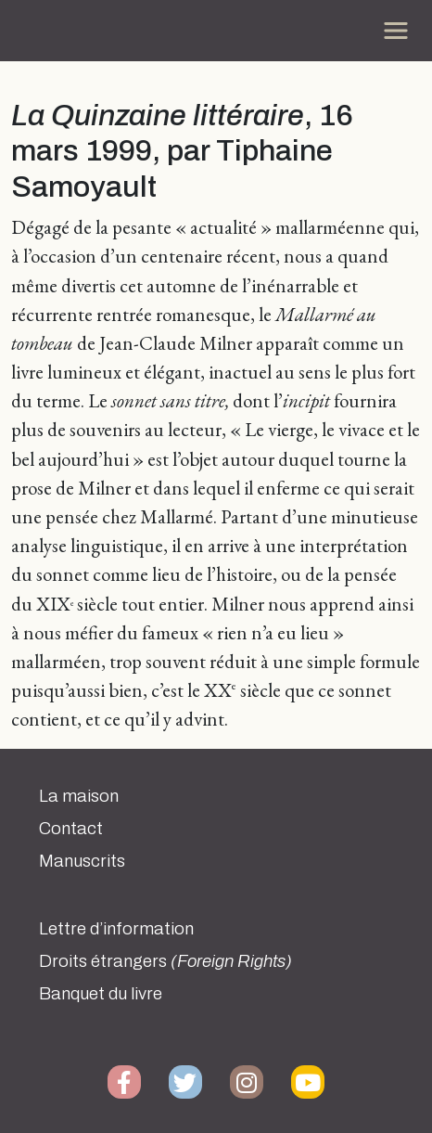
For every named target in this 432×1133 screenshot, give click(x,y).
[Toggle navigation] (396, 30)
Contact (71, 828)
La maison (79, 796)
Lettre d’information (116, 929)
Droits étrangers (165, 961)
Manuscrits (82, 861)
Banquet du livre (100, 994)
